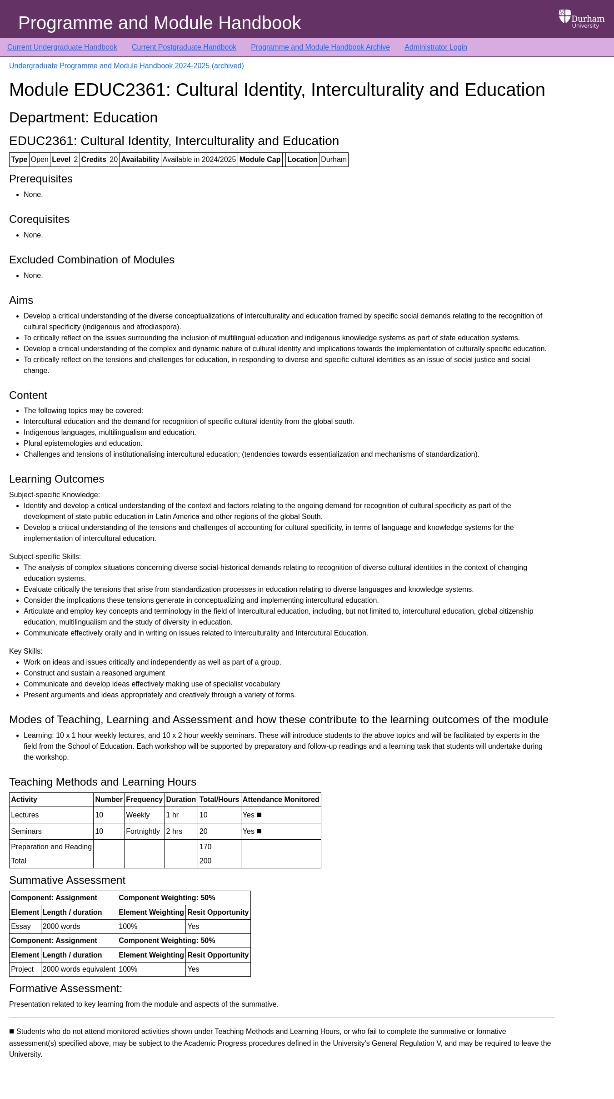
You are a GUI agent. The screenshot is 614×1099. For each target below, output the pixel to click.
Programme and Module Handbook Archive (320, 47)
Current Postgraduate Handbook (184, 47)
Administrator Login (435, 47)
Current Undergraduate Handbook (62, 47)
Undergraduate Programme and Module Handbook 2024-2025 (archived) (126, 66)
